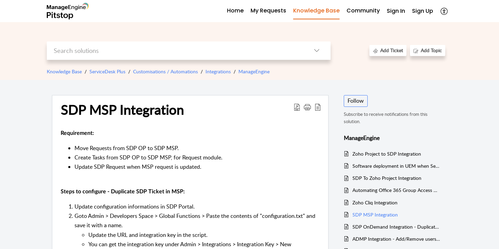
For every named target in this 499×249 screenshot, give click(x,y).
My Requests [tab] (268, 11)
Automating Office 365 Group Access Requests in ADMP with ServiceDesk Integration (396, 190)
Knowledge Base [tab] (316, 11)
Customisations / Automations (165, 71)
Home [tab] (235, 11)
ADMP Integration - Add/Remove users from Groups (396, 239)
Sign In (396, 11)
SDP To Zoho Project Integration (386, 178)
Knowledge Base (64, 71)
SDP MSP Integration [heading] (122, 110)
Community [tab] (363, 11)
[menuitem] (396, 11)
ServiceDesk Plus (107, 71)
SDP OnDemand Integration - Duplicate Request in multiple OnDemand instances (396, 226)
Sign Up (422, 11)
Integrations (218, 71)
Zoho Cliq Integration (374, 202)
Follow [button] (356, 100)
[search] (175, 51)
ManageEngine (254, 71)
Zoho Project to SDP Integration (386, 153)
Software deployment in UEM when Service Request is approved (396, 166)
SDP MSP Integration (375, 214)
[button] (444, 11)
